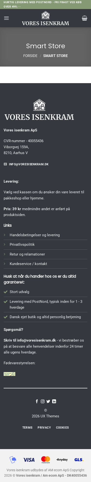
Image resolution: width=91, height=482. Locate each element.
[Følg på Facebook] (37, 402)
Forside (30, 56)
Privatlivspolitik (22, 244)
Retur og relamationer (27, 254)
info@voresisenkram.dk (36, 340)
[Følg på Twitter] (48, 402)
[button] (6, 18)
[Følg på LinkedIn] (54, 402)
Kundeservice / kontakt (28, 264)
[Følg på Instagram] (43, 402)
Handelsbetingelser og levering (35, 235)
